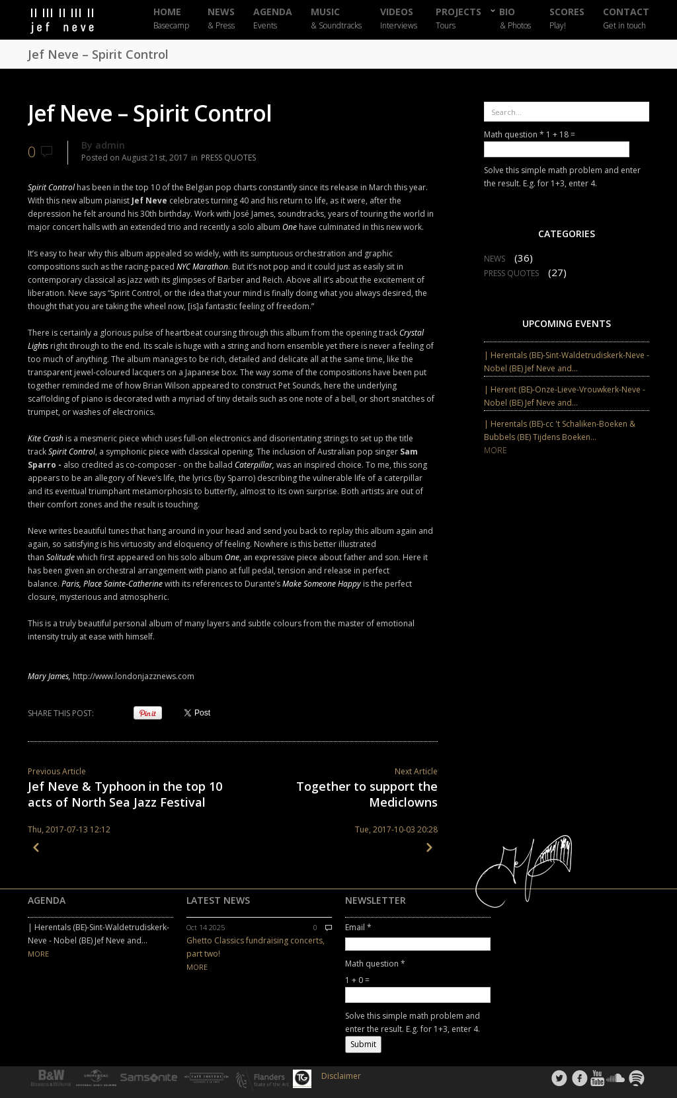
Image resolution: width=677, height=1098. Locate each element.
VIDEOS (398, 19)
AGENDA (272, 19)
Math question (514, 134)
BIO (515, 18)
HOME (171, 19)
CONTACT (626, 19)
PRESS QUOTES (228, 157)
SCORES (566, 19)
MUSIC (336, 19)
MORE (495, 450)
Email (358, 927)
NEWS (221, 19)
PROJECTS (458, 19)
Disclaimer (341, 1075)
